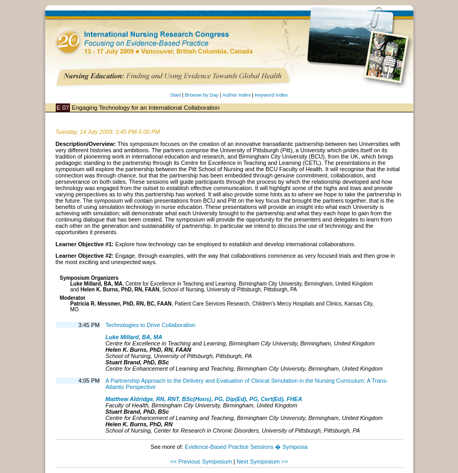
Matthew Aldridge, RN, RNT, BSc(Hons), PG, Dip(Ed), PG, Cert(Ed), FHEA (204, 399)
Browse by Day (201, 95)
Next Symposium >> (262, 461)
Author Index (236, 95)
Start (175, 95)
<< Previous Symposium (201, 461)
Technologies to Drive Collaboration (151, 325)
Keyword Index (271, 95)
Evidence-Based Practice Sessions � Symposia (246, 447)
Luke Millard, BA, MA (134, 337)
